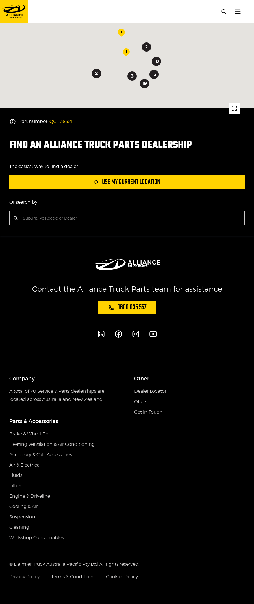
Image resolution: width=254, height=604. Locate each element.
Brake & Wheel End (30, 434)
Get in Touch (148, 412)
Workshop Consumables (36, 537)
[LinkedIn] (101, 334)
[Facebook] (118, 334)
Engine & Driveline (29, 496)
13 (154, 74)
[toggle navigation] (238, 11)
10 (156, 61)
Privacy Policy (24, 577)
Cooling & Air (23, 506)
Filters (15, 485)
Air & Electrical (25, 465)
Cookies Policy (122, 577)
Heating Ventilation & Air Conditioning (52, 444)
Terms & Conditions (72, 577)
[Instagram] (135, 334)
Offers (140, 401)
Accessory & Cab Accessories (40, 454)
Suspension (22, 517)
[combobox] (23, 218)
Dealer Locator (150, 391)
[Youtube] (153, 334)
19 (144, 83)
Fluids (15, 475)
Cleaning (19, 527)
